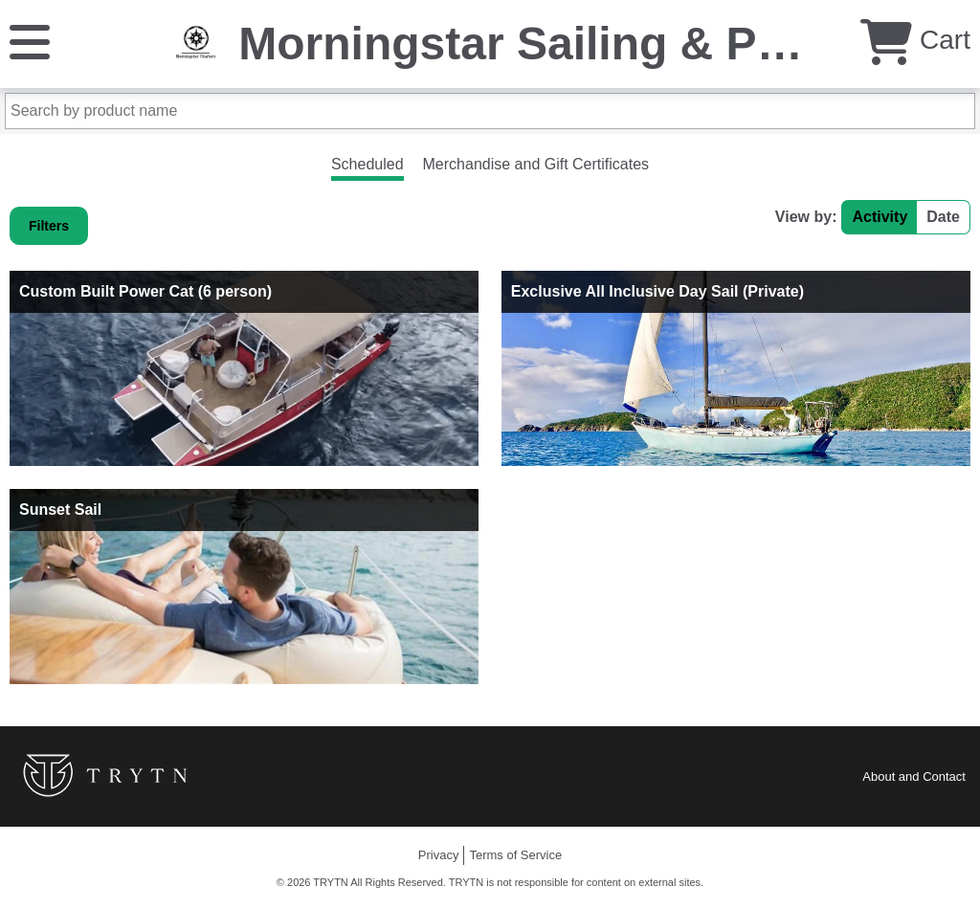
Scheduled (367, 164)
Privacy (438, 855)
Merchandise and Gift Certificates (536, 164)
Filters (49, 225)
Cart (915, 40)
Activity (879, 217)
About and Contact (914, 776)
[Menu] (30, 41)
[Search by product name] (490, 111)
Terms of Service (515, 855)
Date (943, 217)
